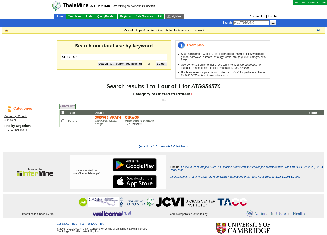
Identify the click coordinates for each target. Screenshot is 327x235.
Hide (320, 30)
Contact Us (257, 16)
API (160, 16)
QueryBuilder (106, 16)
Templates (74, 16)
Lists (89, 16)
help (296, 2)
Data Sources (144, 16)
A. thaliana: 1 (19, 130)
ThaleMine (76, 5)
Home (59, 16)
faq (304, 2)
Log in (272, 16)
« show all (10, 120)
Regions (125, 16)
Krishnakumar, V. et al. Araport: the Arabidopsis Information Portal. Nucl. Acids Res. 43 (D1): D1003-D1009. (235, 176)
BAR (323, 2)
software (313, 2)
